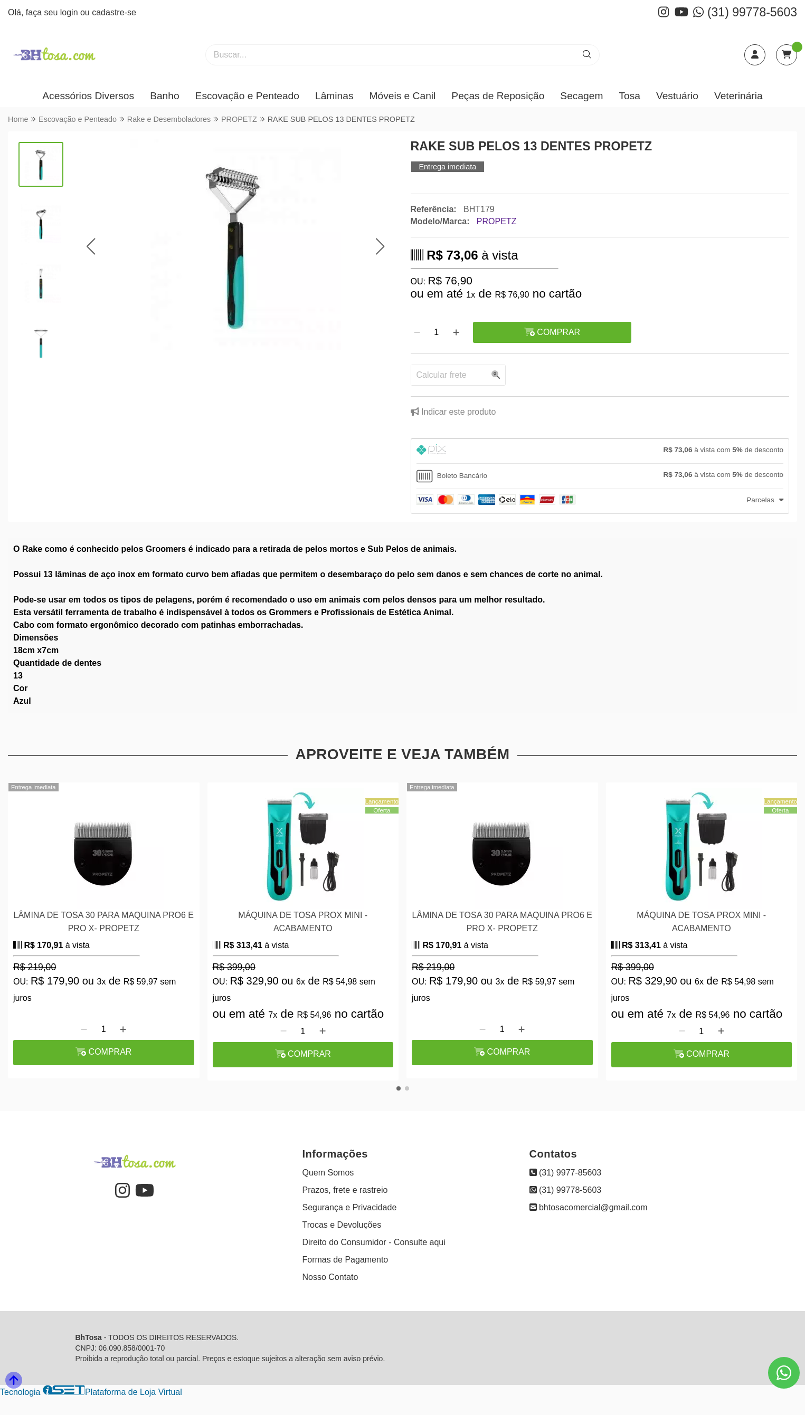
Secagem (581, 95)
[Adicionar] (456, 332)
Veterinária (738, 95)
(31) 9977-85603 (565, 1172)
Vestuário (677, 95)
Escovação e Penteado (247, 95)
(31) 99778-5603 (745, 12)
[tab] (600, 451)
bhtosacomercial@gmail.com (588, 1207)
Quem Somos (328, 1172)
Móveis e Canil (403, 95)
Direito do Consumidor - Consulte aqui (374, 1242)
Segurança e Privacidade (349, 1207)
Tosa (629, 95)
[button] (91, 246)
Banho (164, 95)
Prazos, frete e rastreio (345, 1189)
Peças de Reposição (497, 95)
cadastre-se (114, 12)
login (70, 12)
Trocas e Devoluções (342, 1224)
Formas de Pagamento (345, 1259)
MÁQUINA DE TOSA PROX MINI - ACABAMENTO (302, 921)
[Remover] (417, 332)
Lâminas (334, 95)
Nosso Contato (330, 1277)
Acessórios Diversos (88, 95)
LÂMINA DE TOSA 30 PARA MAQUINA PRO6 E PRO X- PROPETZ (104, 921)
